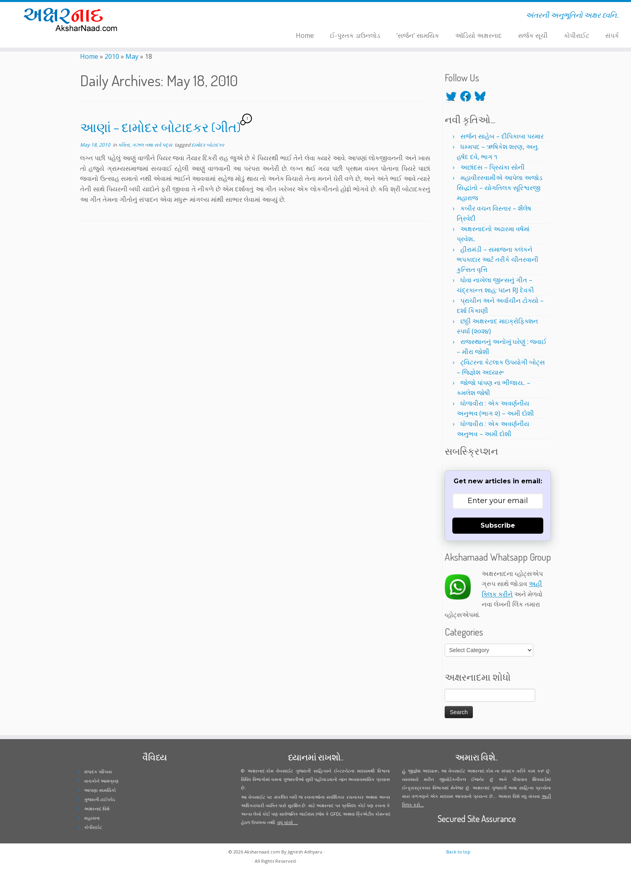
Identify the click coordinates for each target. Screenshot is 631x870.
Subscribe (497, 525)
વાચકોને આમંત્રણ (101, 781)
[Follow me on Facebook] (177, 16)
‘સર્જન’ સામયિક (417, 35)
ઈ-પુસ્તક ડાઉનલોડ (355, 35)
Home (305, 35)
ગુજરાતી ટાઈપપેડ (99, 799)
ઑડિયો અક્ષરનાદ (478, 35)
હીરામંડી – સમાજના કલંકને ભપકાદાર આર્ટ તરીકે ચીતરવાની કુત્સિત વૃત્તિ (497, 259)
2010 (112, 56)
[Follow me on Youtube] (188, 16)
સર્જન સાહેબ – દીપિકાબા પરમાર (502, 136)
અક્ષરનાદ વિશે (96, 809)
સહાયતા (92, 818)
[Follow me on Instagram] (183, 16)
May (132, 56)
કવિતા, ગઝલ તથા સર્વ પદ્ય (145, 144)
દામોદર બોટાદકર (208, 144)
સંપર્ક (612, 35)
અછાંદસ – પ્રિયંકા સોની (492, 167)
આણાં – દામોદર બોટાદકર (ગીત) (160, 127)
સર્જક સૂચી (533, 35)
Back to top (458, 852)
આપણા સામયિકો (100, 790)
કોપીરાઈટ (576, 35)
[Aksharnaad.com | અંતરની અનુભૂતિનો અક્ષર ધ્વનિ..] (73, 19)
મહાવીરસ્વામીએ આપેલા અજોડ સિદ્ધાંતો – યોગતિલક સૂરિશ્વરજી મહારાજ (499, 187)
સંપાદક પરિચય (98, 771)
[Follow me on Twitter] (172, 16)
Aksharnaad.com (262, 852)
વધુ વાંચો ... (287, 822)
